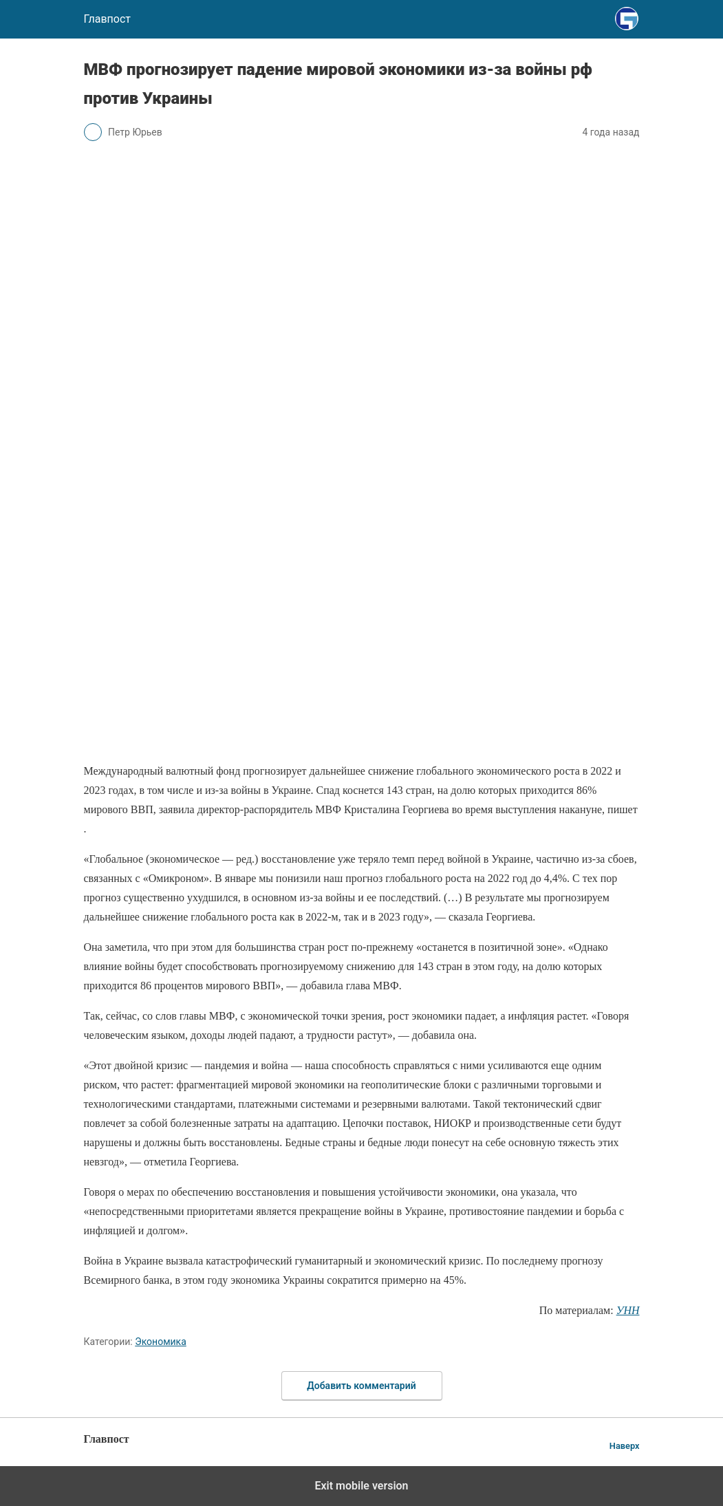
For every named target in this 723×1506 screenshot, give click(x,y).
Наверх (624, 1446)
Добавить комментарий (361, 1385)
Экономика (160, 1341)
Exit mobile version (361, 1485)
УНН (628, 1310)
